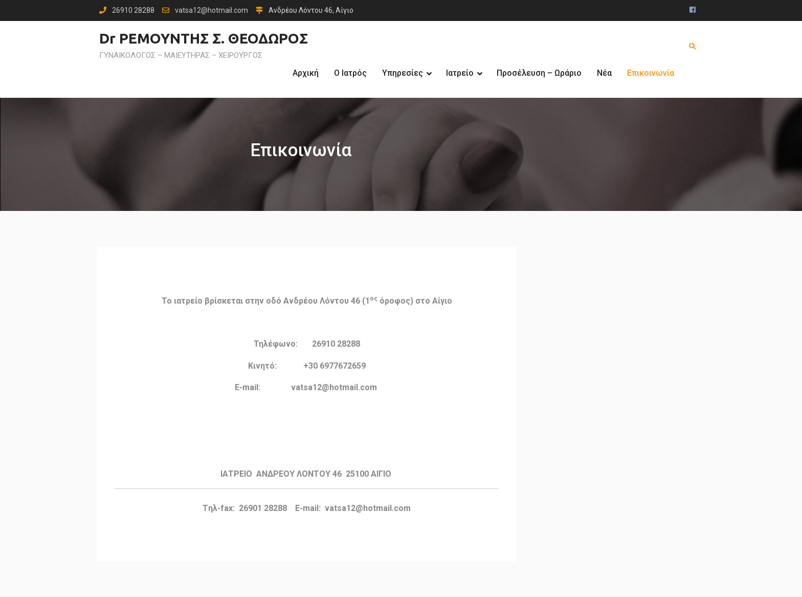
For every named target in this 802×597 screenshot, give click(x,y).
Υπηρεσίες (402, 73)
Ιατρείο (460, 73)
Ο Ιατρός (350, 73)
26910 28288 (133, 10)
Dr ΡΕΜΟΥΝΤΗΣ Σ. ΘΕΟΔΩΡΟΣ (203, 38)
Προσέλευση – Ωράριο (539, 73)
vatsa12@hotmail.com (211, 10)
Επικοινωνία (650, 73)
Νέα (604, 73)
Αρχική (306, 73)
